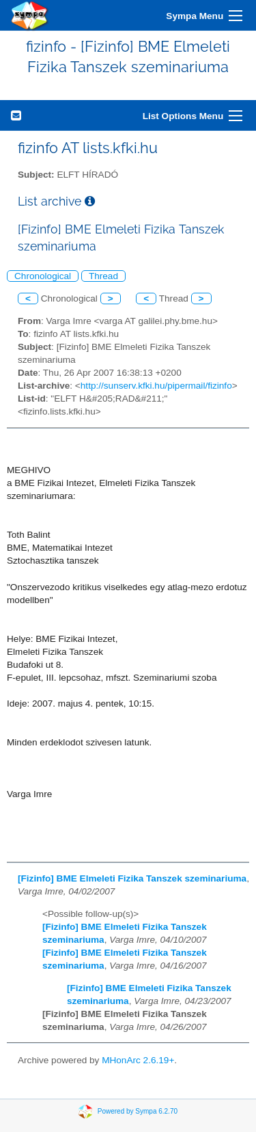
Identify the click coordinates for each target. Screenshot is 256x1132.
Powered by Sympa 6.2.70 (137, 1111)
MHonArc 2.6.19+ (138, 1060)
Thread (103, 276)
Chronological (42, 276)
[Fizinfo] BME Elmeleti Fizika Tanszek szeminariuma (132, 878)
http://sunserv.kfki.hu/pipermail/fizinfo (156, 386)
